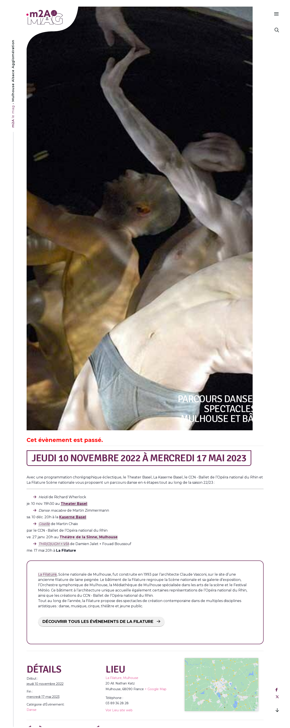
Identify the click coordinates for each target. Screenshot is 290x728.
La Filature (47, 574)
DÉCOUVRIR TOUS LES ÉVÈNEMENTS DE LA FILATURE (98, 621)
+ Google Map (155, 689)
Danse (31, 710)
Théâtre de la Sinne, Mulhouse (89, 537)
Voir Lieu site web (119, 710)
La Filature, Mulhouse (122, 678)
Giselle (44, 524)
